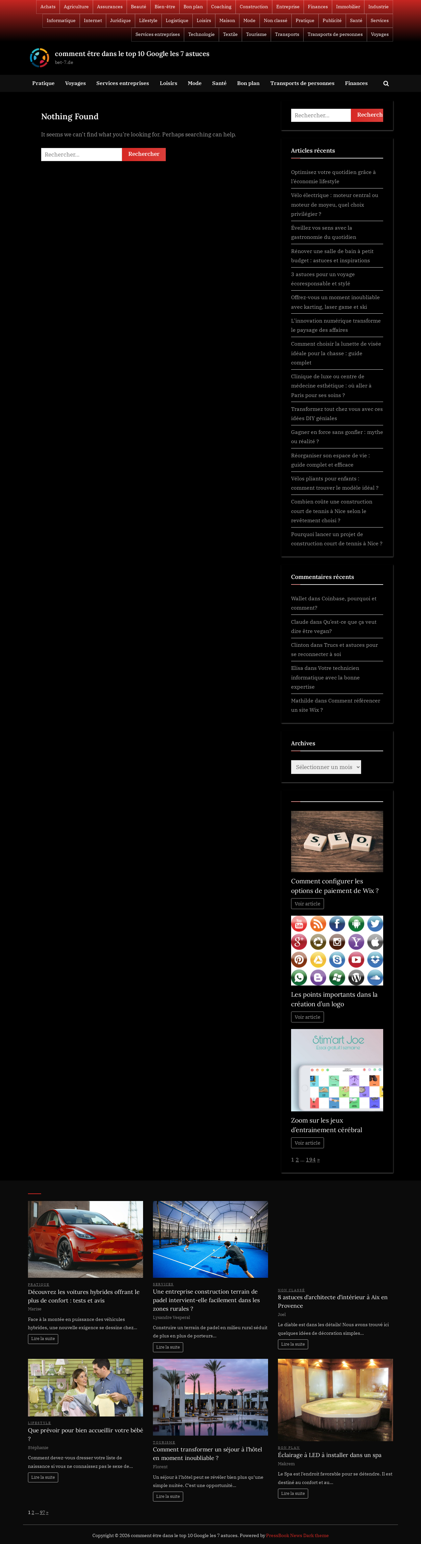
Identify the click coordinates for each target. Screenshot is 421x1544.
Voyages (380, 34)
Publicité (332, 20)
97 (42, 1512)
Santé (356, 20)
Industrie (378, 7)
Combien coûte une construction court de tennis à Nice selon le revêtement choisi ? (331, 511)
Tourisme (256, 34)
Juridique (120, 20)
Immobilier (348, 7)
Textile (230, 34)
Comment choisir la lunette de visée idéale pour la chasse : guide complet (336, 353)
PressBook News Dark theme (297, 1535)
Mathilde (302, 700)
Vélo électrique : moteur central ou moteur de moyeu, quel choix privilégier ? (334, 204)
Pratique (305, 20)
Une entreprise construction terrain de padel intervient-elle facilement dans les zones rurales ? (206, 1300)
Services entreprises (158, 34)
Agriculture (76, 7)
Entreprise (288, 7)
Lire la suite (43, 1338)
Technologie (201, 34)
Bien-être (165, 7)
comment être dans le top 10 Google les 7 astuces (132, 53)
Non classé (275, 20)
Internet (93, 20)
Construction (254, 7)
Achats (48, 7)
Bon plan (193, 7)
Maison (227, 20)
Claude (300, 621)
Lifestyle (148, 20)
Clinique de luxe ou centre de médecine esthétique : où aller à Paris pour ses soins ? (331, 385)
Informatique (61, 20)
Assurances (110, 7)
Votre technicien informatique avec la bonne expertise (325, 677)
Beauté (138, 7)
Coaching (221, 7)
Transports (287, 34)
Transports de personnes (335, 34)
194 (311, 1159)
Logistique (177, 20)
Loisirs (204, 20)
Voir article (307, 904)
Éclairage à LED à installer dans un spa (330, 1455)
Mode (249, 20)
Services (380, 20)
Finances (318, 7)
